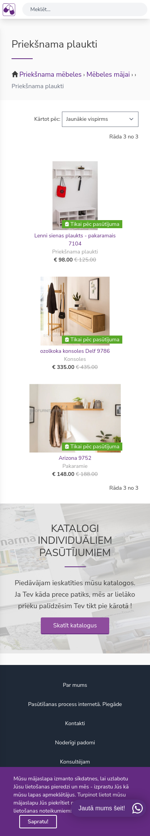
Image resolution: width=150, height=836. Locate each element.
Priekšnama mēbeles (50, 74)
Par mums (75, 685)
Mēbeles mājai (108, 74)
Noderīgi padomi (75, 742)
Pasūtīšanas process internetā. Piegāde (75, 704)
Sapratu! (38, 821)
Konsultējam (75, 761)
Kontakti (75, 723)
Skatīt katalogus (75, 625)
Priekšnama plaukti (38, 86)
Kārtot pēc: (47, 119)
